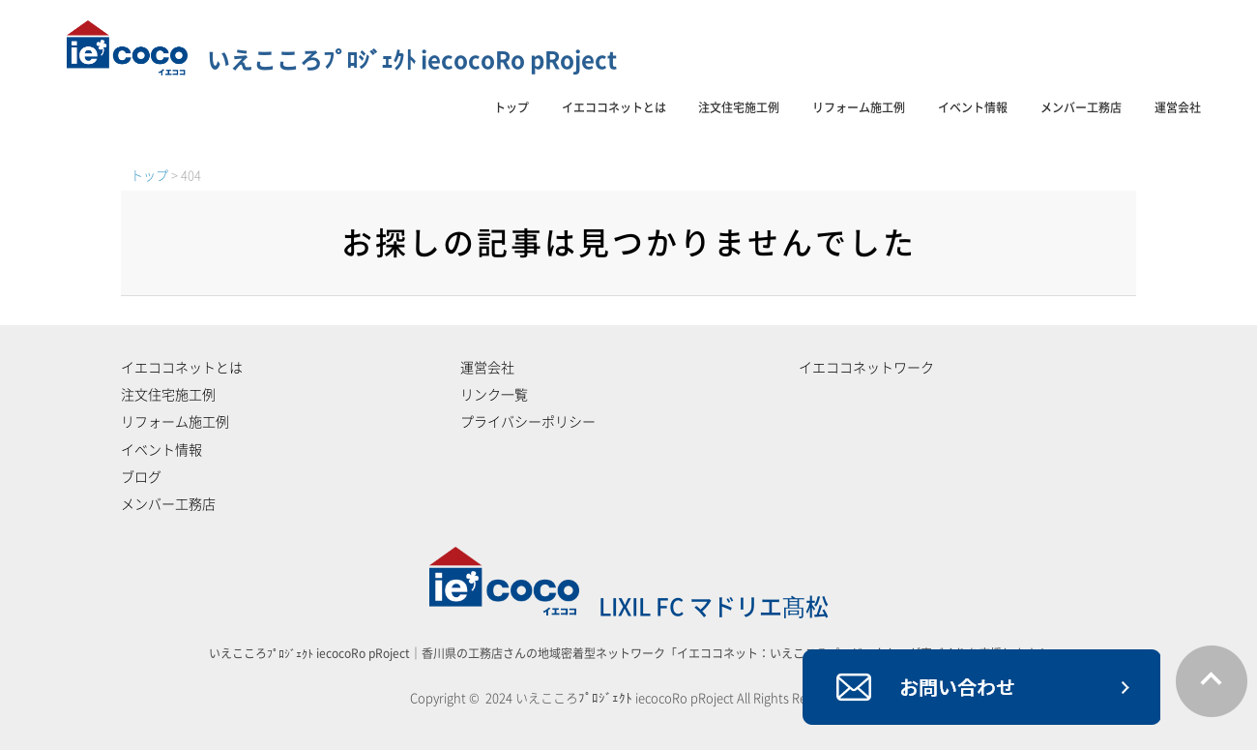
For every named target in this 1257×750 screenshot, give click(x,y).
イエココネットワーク (866, 368)
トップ (511, 107)
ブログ (141, 477)
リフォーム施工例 (858, 107)
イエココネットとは (614, 107)
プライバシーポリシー (528, 422)
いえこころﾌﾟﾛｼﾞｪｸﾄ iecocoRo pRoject (342, 60)
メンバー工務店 (1081, 107)
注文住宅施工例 (738, 107)
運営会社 (1178, 107)
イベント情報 (973, 107)
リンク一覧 (494, 395)
